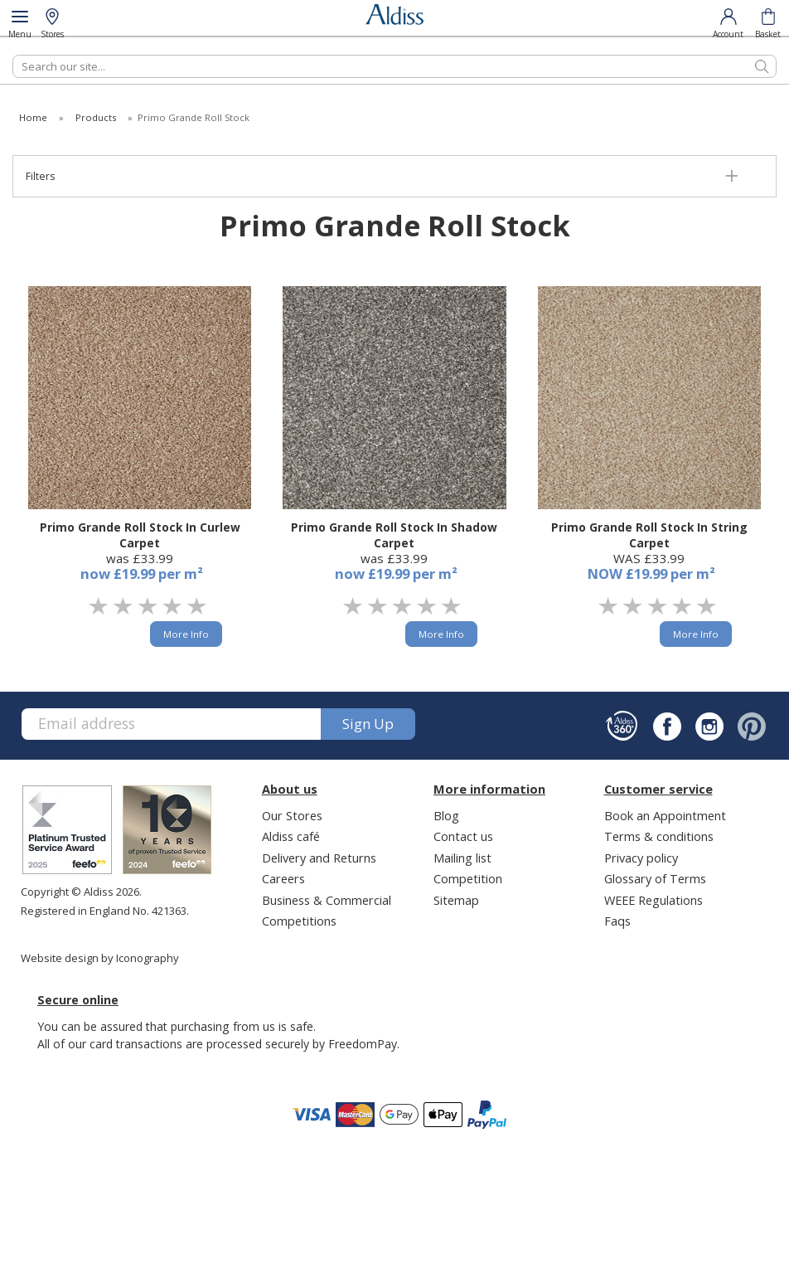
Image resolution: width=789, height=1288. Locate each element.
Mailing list (462, 857)
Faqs (617, 920)
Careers (283, 878)
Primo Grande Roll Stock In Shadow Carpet (394, 535)
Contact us (463, 836)
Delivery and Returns (319, 857)
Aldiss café (291, 836)
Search (12, 54)
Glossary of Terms (655, 878)
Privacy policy (641, 857)
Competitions (299, 920)
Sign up (368, 723)
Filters (40, 176)
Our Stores (292, 815)
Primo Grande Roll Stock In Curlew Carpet (140, 535)
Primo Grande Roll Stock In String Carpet (649, 535)
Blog (446, 815)
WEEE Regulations (653, 900)
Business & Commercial (326, 900)
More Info (186, 634)
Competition (467, 878)
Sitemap (456, 900)
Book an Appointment (665, 815)
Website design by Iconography (100, 957)
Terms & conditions (659, 836)
